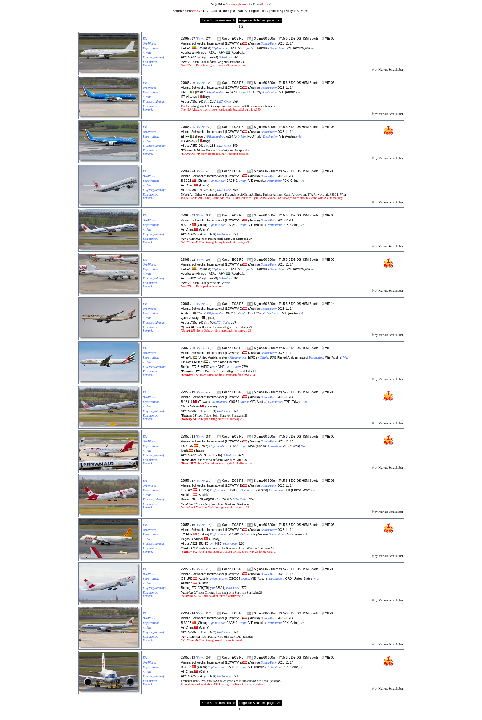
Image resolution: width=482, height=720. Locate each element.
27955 (185, 569)
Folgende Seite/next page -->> (259, 20)
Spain (203, 446)
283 (212, 101)
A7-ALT (186, 313)
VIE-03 (329, 38)
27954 (185, 613)
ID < (205, 11)
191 (212, 411)
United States (301, 490)
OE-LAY (186, 490)
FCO (250, 92)
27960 (185, 348)
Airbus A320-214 (192, 57)
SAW (288, 534)
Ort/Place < (239, 11)
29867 (226, 499)
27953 (185, 657)
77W (245, 366)
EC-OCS (187, 446)
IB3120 (233, 446)
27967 (185, 38)
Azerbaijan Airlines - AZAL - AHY (203, 52)
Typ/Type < (291, 11)
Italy (258, 92)
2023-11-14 (285, 43)
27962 (185, 259)
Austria (254, 43)
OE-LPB (186, 578)
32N (241, 455)
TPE (287, 401)
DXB (273, 357)
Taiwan (204, 401)
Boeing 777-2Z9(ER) (195, 588)
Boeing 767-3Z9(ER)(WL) (198, 499)
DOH (251, 313)
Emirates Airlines (192, 362)
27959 (185, 392)
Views (305, 11)
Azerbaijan (301, 48)
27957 (185, 480)
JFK (287, 490)
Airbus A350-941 (192, 101)
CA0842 (232, 180)
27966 (185, 82)
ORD (288, 578)
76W (251, 499)
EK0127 (253, 357)
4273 (213, 57)
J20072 (236, 48)
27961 (185, 304)
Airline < (275, 11)
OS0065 (234, 578)
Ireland (201, 92)
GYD (289, 48)
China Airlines (190, 406)
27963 (185, 215)
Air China (187, 185)
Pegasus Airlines (192, 539)
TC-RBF (186, 534)
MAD (251, 446)
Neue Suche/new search (218, 20)
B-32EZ (186, 180)
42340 (220, 366)
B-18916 (187, 401)
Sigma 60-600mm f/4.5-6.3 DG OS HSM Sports (286, 38)
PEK (285, 180)
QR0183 (231, 313)
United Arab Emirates (213, 357)
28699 (219, 588)
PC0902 (233, 534)
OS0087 (234, 490)
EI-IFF (185, 92)
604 (212, 190)
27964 (185, 171)
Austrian (186, 494)
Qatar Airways (190, 318)
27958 (185, 436)
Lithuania (204, 48)
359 (235, 101)
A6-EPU (186, 357)
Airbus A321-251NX (194, 543)
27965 (185, 127)
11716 (216, 455)
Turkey (203, 534)
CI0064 (234, 401)
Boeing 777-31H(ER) (195, 366)
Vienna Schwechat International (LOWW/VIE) (212, 43)
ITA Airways (189, 97)
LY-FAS (186, 48)
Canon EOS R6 (232, 38)
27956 (185, 525)
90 (212, 322)
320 (236, 57)
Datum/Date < (219, 11)
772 (244, 588)
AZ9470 (231, 92)
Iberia (185, 450)
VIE (253, 48)
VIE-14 (329, 304)
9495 (217, 543)
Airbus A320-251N (193, 455)
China (202, 180)
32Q (241, 543)
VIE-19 (329, 348)
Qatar (201, 313)
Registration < (258, 11)
